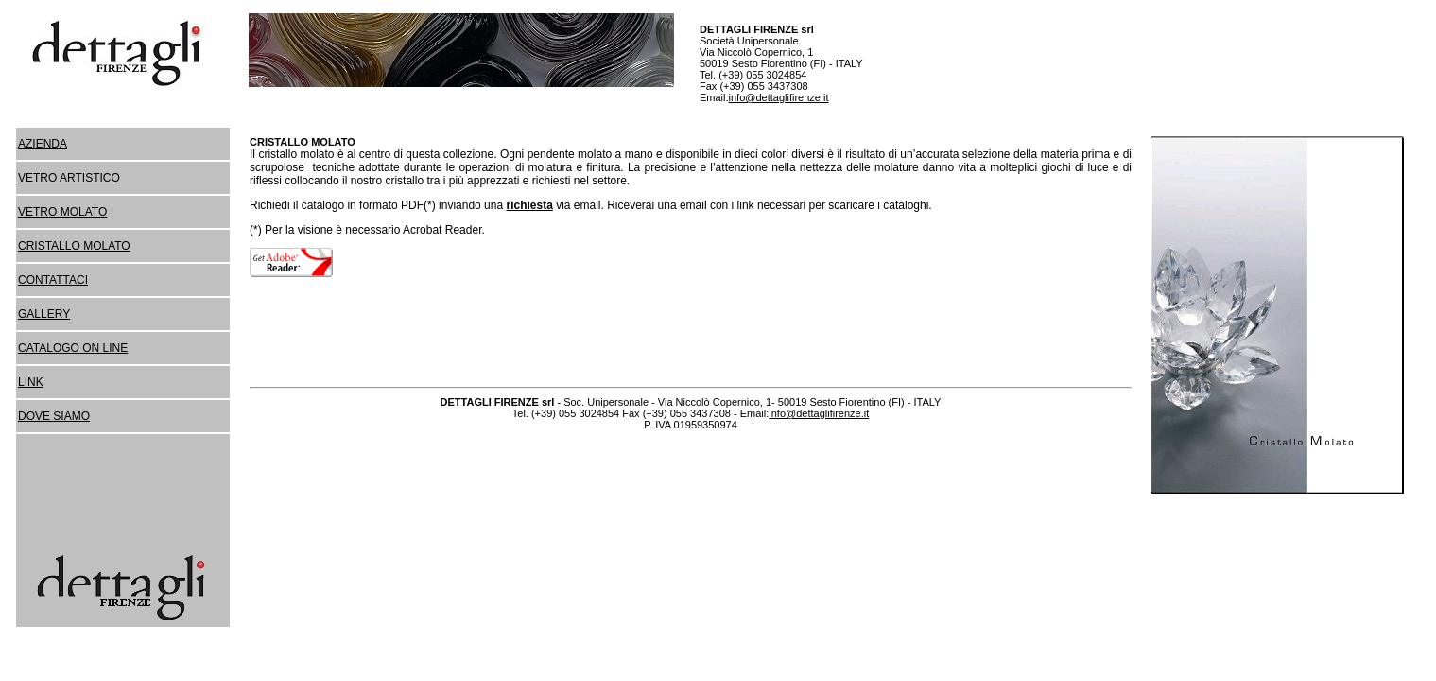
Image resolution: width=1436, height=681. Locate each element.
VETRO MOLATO (62, 211)
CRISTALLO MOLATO (74, 246)
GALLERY (44, 314)
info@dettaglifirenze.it (779, 97)
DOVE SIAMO (54, 416)
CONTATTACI (53, 280)
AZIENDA (42, 143)
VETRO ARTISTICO (69, 177)
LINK (30, 382)
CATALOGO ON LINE (73, 348)
